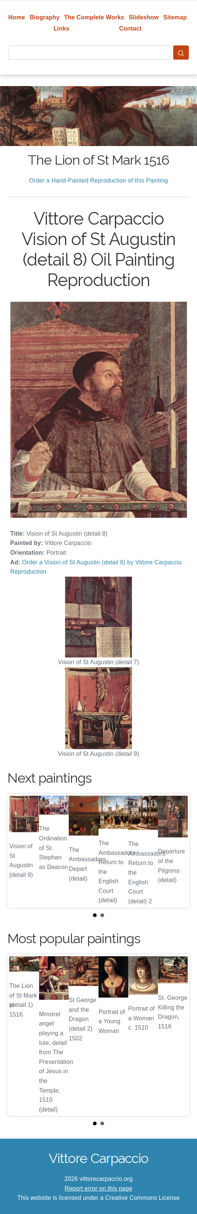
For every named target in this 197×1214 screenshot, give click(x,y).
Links (62, 28)
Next (178, 851)
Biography (45, 17)
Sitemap (175, 17)
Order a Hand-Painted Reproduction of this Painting (98, 180)
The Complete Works (94, 17)
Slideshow (144, 17)
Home (16, 17)
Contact (130, 28)
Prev (19, 851)
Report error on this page (98, 1188)
